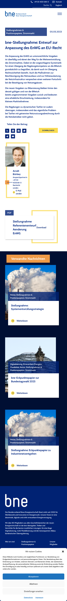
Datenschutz (28, 597)
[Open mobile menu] (60, 14)
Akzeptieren (33, 576)
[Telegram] (7, 136)
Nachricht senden (16, 186)
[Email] (13, 136)
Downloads (48, 130)
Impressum (39, 597)
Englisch (59, 5)
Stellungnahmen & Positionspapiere (28, 543)
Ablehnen (33, 584)
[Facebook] (19, 131)
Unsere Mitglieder (53, 543)
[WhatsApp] (24, 131)
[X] (7, 131)
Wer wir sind (9, 542)
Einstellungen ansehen (33, 591)
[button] (63, 551)
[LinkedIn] (13, 131)
